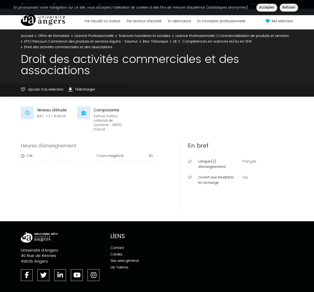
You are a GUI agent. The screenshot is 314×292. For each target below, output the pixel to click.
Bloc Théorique (155, 41)
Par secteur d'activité (144, 21)
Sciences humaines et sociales (144, 35)
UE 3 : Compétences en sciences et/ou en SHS (212, 41)
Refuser (288, 7)
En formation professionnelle (221, 21)
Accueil (27, 35)
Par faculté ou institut (102, 21)
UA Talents (119, 267)
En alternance (179, 21)
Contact (117, 247)
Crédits (116, 254)
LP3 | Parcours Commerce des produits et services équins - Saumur (81, 41)
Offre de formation (54, 35)
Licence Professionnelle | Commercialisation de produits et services (232, 35)
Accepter (267, 7)
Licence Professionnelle (94, 35)
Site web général (124, 260)
